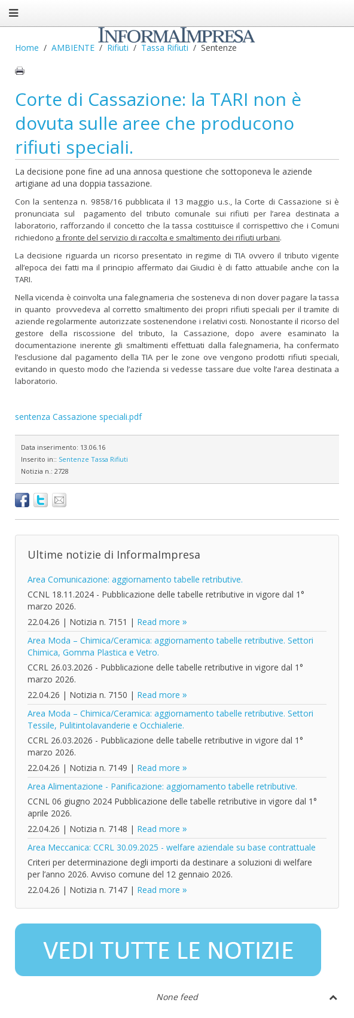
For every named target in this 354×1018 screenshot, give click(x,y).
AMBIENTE (72, 47)
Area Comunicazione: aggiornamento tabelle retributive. (135, 579)
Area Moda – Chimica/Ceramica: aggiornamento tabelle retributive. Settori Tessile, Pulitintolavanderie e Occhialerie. (170, 719)
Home (27, 47)
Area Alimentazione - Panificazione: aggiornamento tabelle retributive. (162, 786)
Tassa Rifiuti (164, 47)
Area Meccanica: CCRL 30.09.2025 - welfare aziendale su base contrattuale (172, 847)
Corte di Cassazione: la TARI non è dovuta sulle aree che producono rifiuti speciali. (158, 123)
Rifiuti (118, 47)
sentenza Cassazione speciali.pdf (78, 416)
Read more (158, 621)
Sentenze (74, 459)
